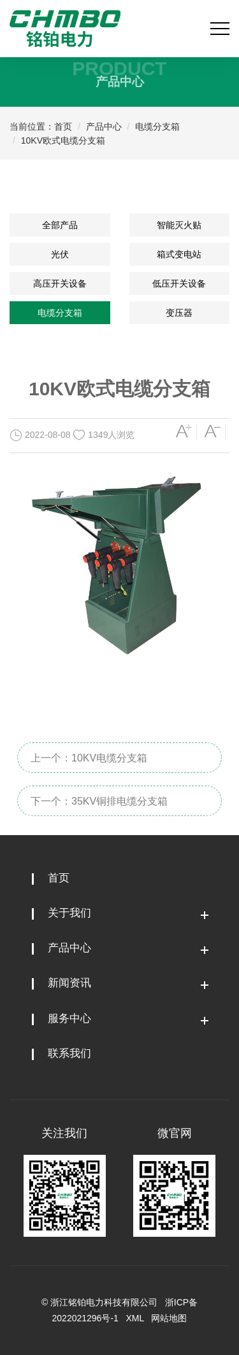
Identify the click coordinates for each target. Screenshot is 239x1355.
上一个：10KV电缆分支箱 (89, 773)
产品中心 (104, 126)
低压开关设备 (179, 283)
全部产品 (60, 225)
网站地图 (169, 1318)
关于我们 (69, 913)
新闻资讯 (69, 983)
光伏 (60, 254)
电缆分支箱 (157, 126)
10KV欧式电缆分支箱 (63, 140)
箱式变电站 (179, 254)
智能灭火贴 (179, 225)
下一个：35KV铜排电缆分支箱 (99, 817)
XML (135, 1318)
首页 (63, 126)
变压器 (179, 313)
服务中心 (69, 1018)
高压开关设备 (60, 283)
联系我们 (69, 1053)
